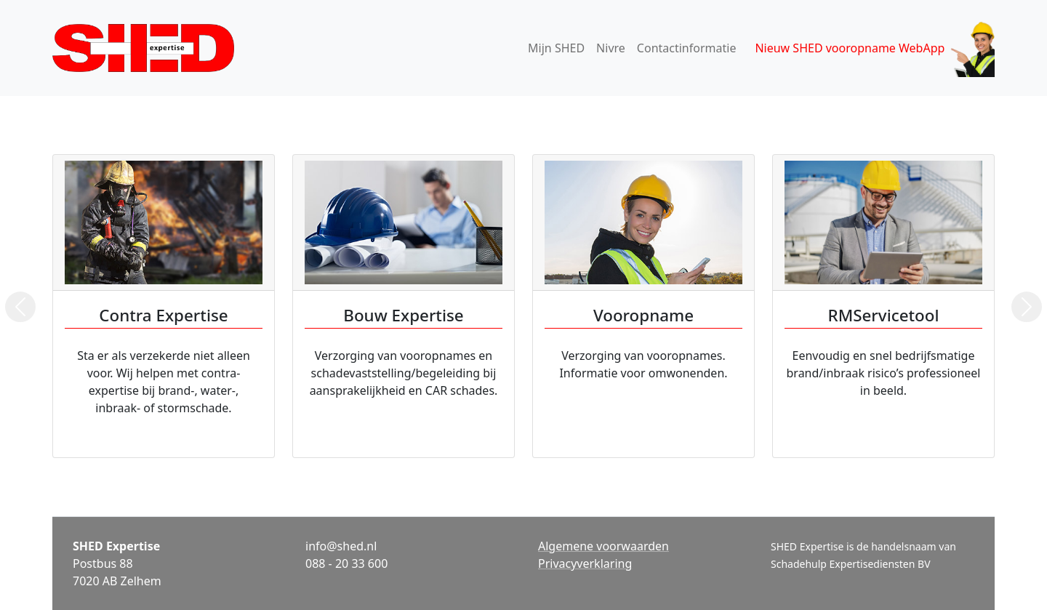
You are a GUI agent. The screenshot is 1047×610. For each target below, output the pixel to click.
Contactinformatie (687, 48)
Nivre (610, 48)
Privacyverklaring (585, 563)
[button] (20, 307)
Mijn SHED (556, 48)
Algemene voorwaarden (603, 546)
